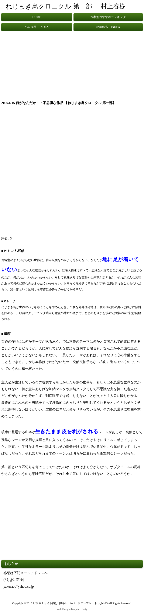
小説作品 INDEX (37, 27)
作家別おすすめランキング (108, 17)
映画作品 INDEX (108, 27)
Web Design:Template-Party (72, 609)
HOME (36, 17)
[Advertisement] (72, 66)
